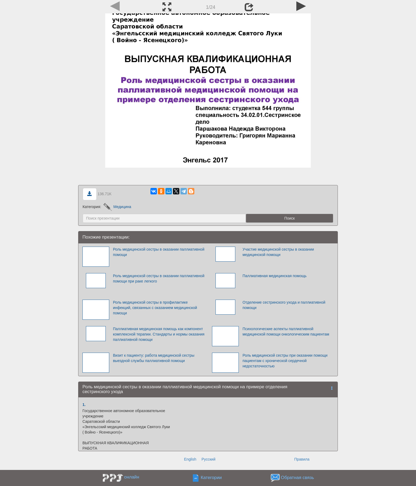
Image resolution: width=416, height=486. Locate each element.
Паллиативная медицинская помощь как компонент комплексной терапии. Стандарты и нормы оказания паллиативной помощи (159, 334)
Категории (211, 477)
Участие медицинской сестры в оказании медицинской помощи (278, 252)
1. (84, 404)
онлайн (131, 477)
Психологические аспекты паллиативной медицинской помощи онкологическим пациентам (286, 331)
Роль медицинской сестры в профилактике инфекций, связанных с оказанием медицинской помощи (155, 307)
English (190, 459)
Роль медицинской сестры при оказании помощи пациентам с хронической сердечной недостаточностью (285, 360)
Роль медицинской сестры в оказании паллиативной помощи (159, 252)
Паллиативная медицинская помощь (275, 276)
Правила (301, 459)
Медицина (117, 207)
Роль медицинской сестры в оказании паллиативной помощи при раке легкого (159, 278)
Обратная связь (297, 477)
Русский (208, 459)
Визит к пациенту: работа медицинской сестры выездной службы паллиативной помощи (153, 358)
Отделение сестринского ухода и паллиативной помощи (284, 305)
